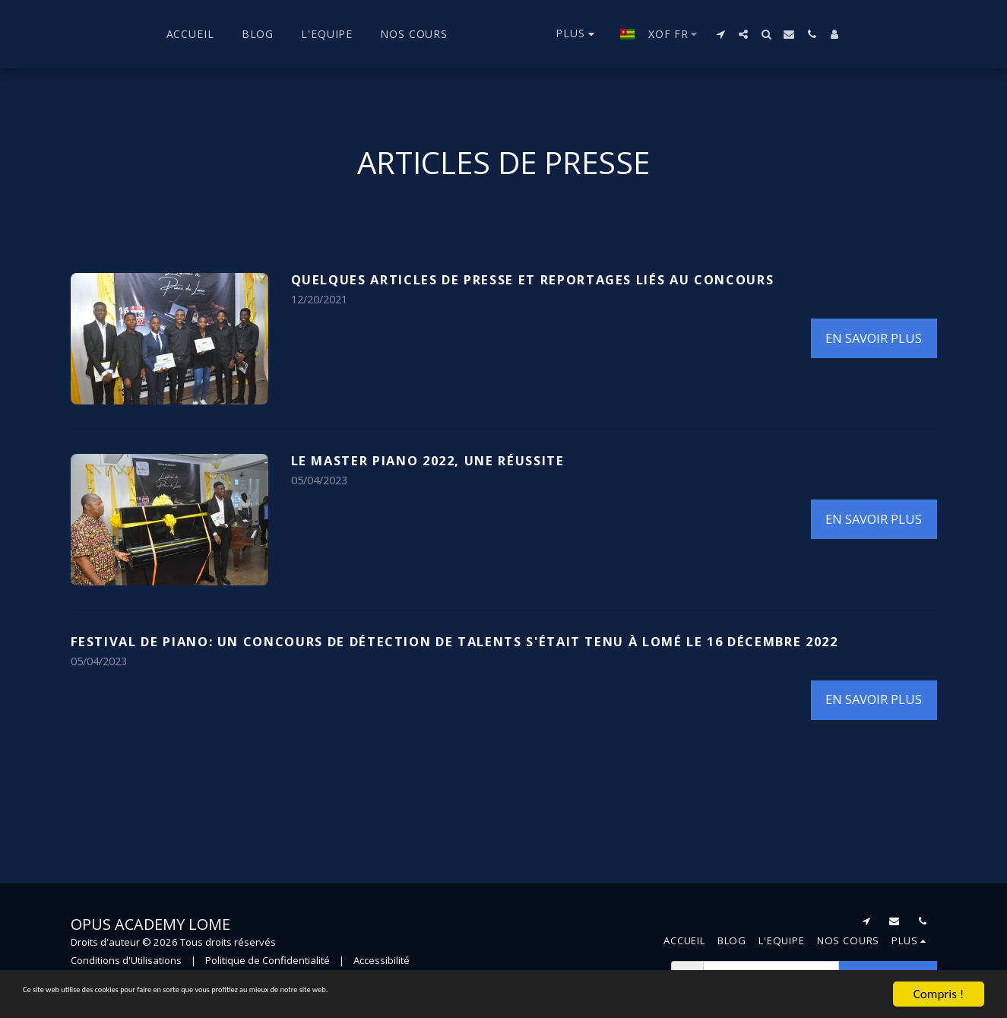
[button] (740, 34)
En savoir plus (873, 338)
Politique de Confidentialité (267, 960)
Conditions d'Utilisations (126, 960)
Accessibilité (381, 960)
